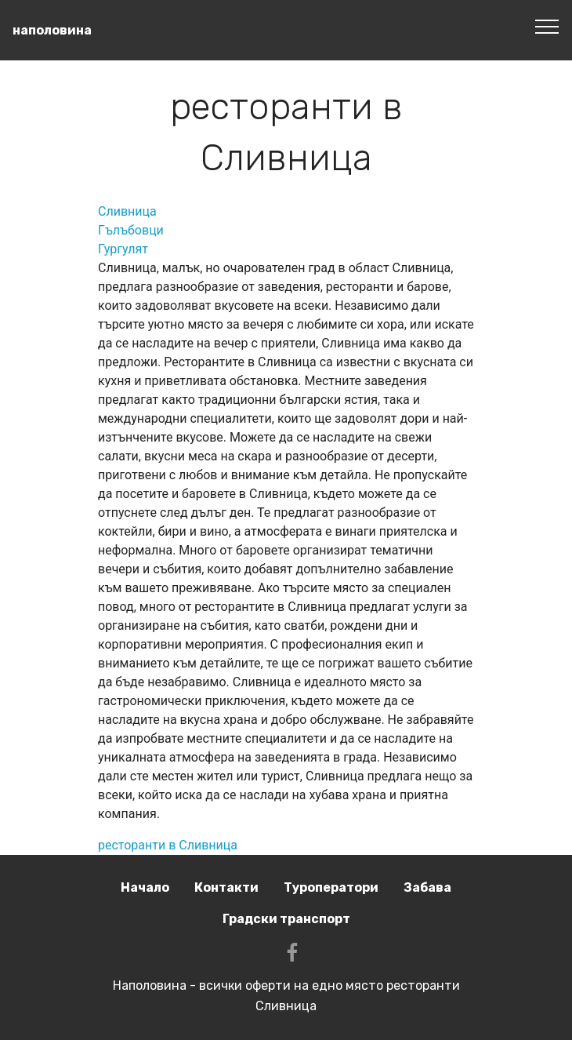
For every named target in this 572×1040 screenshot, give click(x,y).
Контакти (226, 887)
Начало (145, 887)
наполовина (52, 30)
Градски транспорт (286, 918)
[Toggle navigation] (547, 26)
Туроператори (331, 887)
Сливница (127, 211)
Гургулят (123, 249)
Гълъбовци (131, 230)
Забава (427, 887)
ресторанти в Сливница (167, 845)
